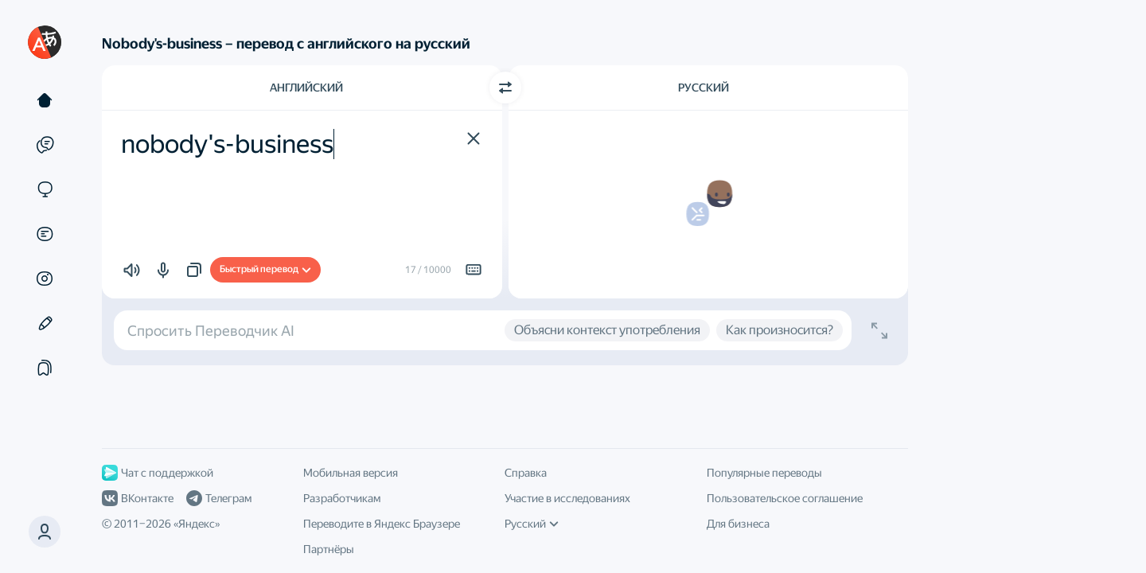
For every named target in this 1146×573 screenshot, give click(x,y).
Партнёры (328, 549)
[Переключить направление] (505, 87)
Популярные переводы (764, 472)
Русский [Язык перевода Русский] (703, 87)
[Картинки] (44, 278)
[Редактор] (44, 323)
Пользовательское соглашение (785, 498)
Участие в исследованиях (567, 498)
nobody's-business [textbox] (227, 144)
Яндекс (196, 523)
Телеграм (218, 498)
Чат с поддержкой (157, 473)
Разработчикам (341, 498)
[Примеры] (44, 145)
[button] (44, 532)
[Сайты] (44, 189)
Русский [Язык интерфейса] (532, 523)
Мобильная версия (350, 472)
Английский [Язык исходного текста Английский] (306, 87)
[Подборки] (44, 368)
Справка (526, 472)
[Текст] (44, 100)
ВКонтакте (137, 498)
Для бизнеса (738, 523)
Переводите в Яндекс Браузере (381, 523)
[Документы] (44, 234)
